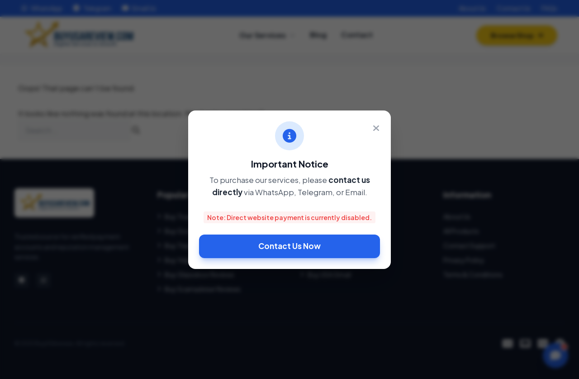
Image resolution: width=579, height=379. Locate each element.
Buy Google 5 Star (188, 231)
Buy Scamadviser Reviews (199, 289)
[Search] (136, 130)
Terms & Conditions (473, 274)
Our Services (267, 38)
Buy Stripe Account (332, 231)
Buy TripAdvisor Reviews (196, 245)
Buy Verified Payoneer (336, 216)
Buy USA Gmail (325, 274)
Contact (357, 38)
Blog (318, 38)
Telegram (92, 8)
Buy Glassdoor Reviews (195, 274)
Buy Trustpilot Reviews (194, 216)
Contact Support (469, 245)
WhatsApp (42, 8)
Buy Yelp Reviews (186, 260)
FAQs (549, 8)
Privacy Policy (463, 260)
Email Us (139, 8)
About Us (472, 8)
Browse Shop (517, 38)
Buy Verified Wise (329, 245)
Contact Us (514, 8)
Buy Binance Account (335, 260)
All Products (461, 231)
